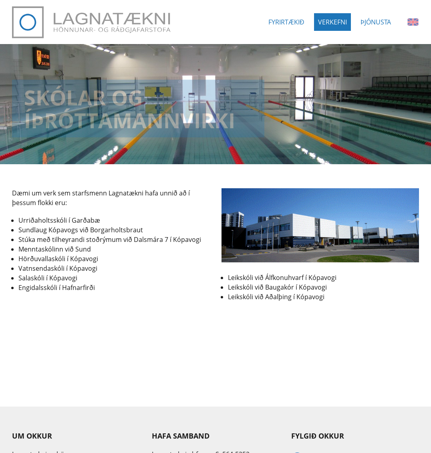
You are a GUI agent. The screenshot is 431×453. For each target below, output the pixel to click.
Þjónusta (376, 22)
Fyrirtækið (286, 22)
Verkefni (332, 22)
